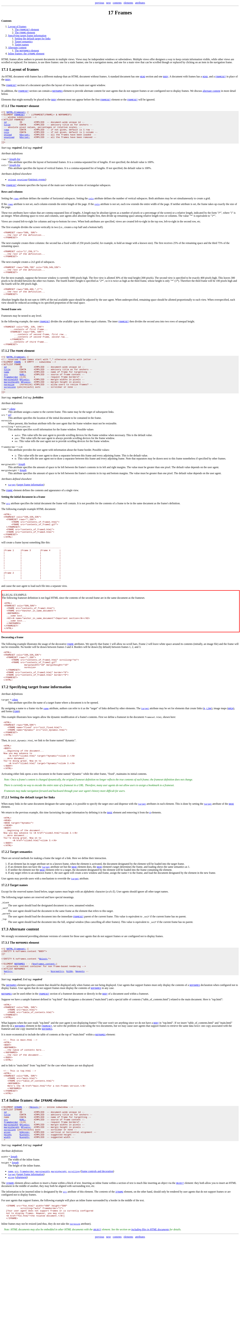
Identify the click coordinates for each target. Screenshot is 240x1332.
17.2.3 (5, 947)
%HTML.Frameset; (16, 112)
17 (110, 13)
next (108, 2)
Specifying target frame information (27, 35)
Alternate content (17, 47)
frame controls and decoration (97, 1260)
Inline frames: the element (26, 53)
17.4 (4, 1182)
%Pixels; (25, 400)
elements (128, 2)
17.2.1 (5, 853)
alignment (21, 1266)
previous (99, 2)
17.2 (4, 735)
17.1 (4, 69)
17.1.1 (5, 106)
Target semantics (23, 41)
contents (117, 2)
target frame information (30, 509)
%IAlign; (25, 1219)
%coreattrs (57, 1040)
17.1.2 (5, 367)
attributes (140, 2)
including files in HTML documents (150, 1321)
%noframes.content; (44, 1031)
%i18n (69, 1040)
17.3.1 (5, 1006)
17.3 (4, 993)
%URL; (23, 394)
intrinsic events (37, 186)
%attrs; (8, 1040)
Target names (22, 44)
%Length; (25, 1222)
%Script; (25, 139)
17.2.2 (5, 914)
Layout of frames (17, 26)
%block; (43, 1025)
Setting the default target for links (32, 38)
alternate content (211, 90)
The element (27, 29)
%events (80, 1040)
